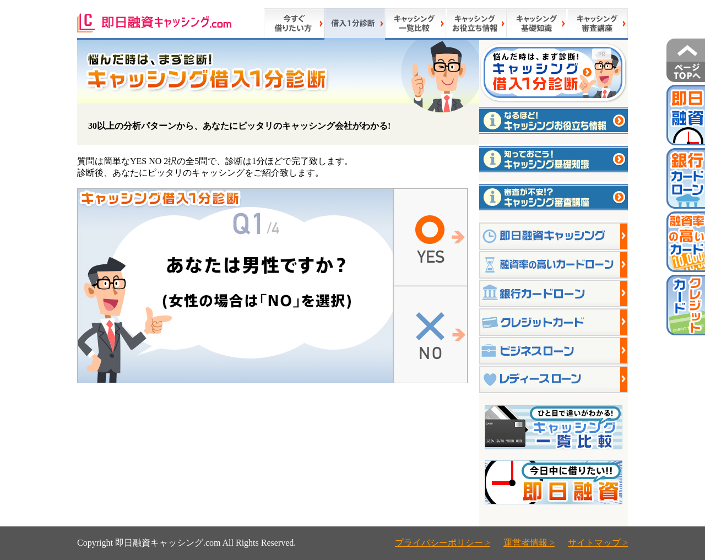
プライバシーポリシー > (442, 542)
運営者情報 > (529, 542)
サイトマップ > (598, 542)
